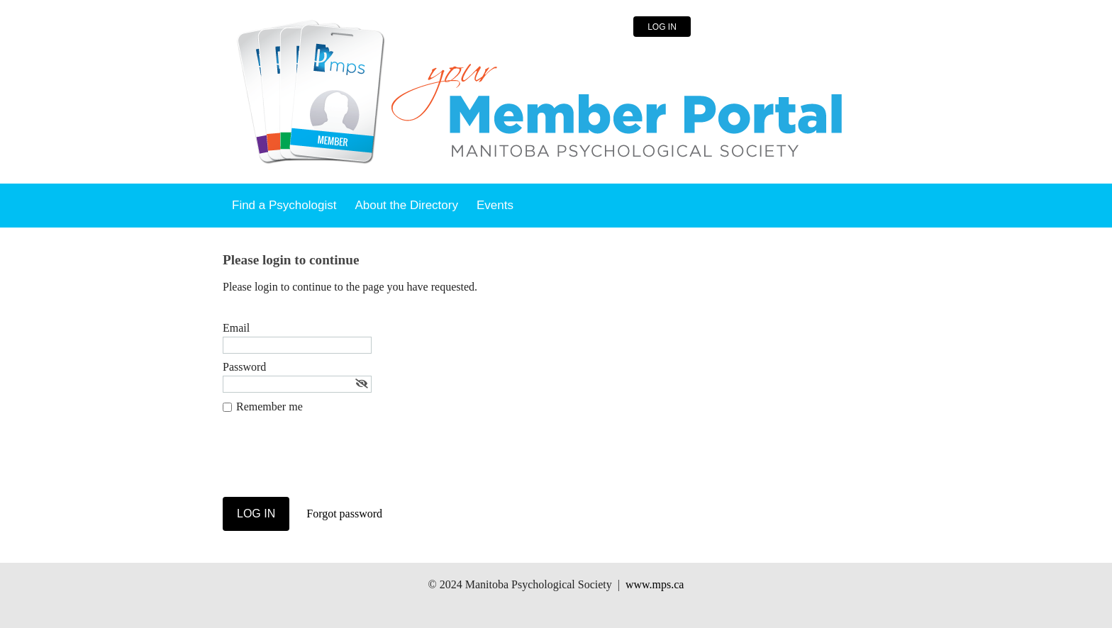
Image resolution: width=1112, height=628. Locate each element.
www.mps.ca (655, 584)
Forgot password (344, 514)
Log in (662, 27)
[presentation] (330, 462)
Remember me (269, 406)
